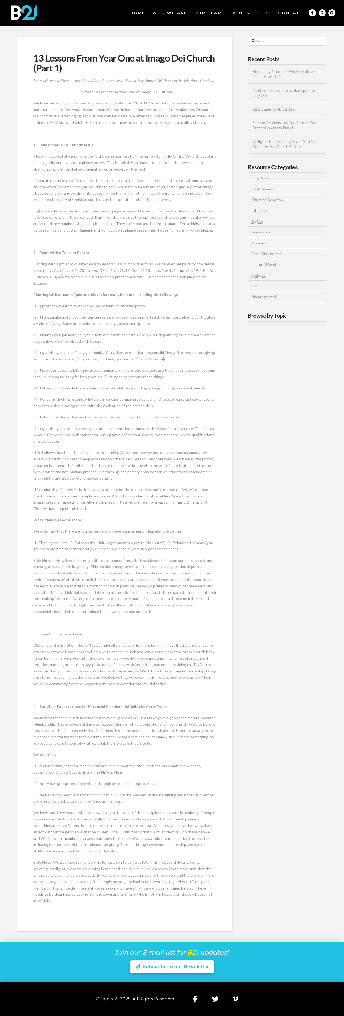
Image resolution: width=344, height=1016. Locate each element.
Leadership (260, 232)
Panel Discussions (266, 253)
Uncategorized (263, 296)
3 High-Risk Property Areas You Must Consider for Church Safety (286, 144)
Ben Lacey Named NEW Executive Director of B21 (283, 74)
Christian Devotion (267, 199)
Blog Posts (260, 178)
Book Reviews (263, 189)
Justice (257, 221)
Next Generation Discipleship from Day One (283, 93)
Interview (259, 210)
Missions (258, 243)
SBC (255, 286)
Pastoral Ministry (265, 264)
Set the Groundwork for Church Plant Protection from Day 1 (285, 125)
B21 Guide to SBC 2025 (273, 109)
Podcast (258, 275)
